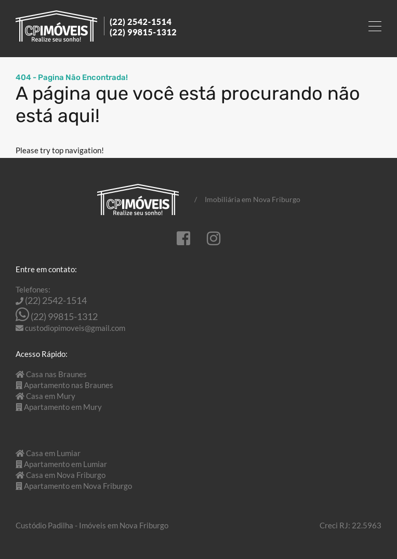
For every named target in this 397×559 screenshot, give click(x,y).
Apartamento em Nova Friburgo (78, 485)
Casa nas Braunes (56, 374)
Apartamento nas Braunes (68, 385)
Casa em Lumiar (53, 453)
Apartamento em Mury (63, 406)
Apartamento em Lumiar (65, 464)
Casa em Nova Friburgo (65, 475)
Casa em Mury (50, 396)
